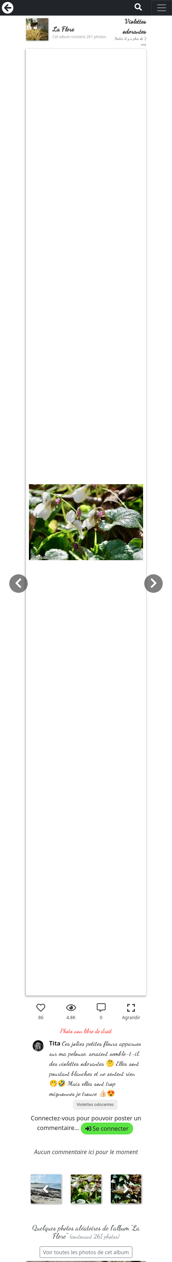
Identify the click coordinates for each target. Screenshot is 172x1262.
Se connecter (107, 1128)
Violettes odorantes (95, 1104)
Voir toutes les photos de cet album (86, 1252)
